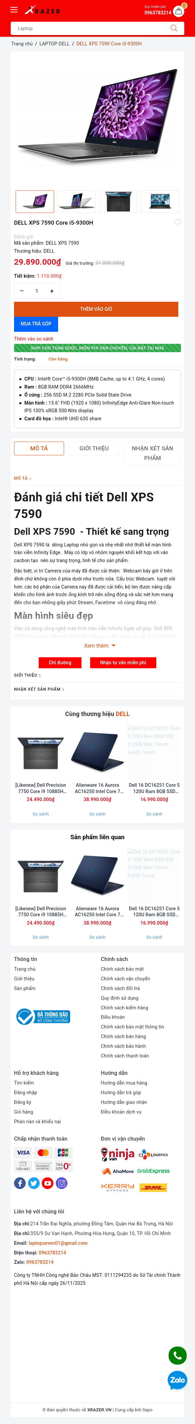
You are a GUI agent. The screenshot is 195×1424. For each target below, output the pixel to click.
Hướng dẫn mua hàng (124, 1083)
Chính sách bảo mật (122, 969)
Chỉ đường (60, 662)
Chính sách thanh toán (125, 1055)
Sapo (148, 1410)
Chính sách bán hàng (123, 1036)
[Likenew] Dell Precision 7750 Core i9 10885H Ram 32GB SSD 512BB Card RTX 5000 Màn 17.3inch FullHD (40, 788)
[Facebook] (20, 1183)
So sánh (41, 813)
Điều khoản (113, 1017)
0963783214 (52, 1253)
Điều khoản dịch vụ (121, 1112)
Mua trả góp (36, 323)
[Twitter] (34, 1183)
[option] (97, 118)
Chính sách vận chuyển (125, 978)
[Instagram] (61, 1183)
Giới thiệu (24, 978)
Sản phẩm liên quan (97, 837)
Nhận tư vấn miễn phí (123, 662)
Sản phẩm (25, 988)
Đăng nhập (25, 1092)
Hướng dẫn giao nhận (124, 1102)
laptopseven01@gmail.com (58, 1243)
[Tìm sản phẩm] (87, 28)
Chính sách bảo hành (123, 1046)
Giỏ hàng (23, 1112)
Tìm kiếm (24, 1083)
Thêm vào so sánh (33, 338)
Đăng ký (22, 1102)
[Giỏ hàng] (178, 11)
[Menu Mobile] (14, 9)
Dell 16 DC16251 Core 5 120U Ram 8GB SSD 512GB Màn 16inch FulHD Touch (154, 788)
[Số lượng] (36, 290)
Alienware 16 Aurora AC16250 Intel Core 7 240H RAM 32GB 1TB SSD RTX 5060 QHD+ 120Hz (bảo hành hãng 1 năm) (97, 788)
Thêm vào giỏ (96, 309)
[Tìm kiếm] (174, 28)
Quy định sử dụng (120, 998)
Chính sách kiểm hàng (124, 1007)
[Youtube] (47, 1183)
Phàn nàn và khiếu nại (37, 1121)
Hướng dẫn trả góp (121, 1092)
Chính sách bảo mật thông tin (132, 1026)
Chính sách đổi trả (120, 988)
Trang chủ (24, 969)
